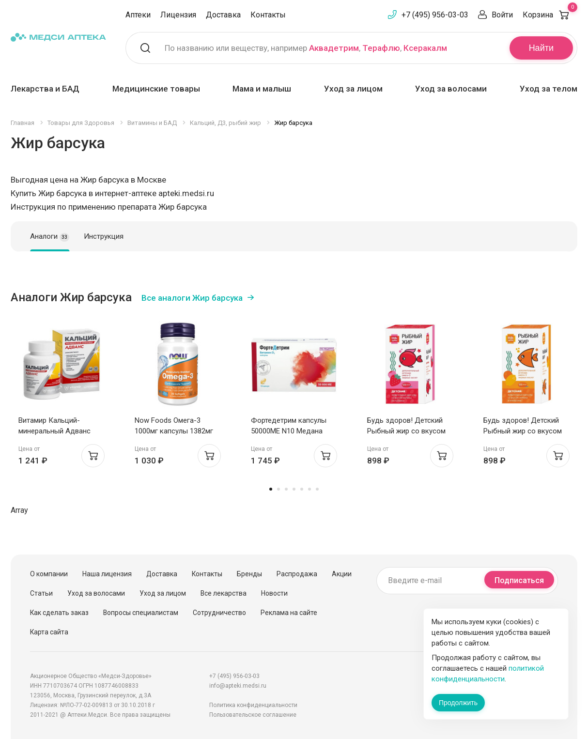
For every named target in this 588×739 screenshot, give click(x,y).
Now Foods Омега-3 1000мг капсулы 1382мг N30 (174, 431)
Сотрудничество (219, 612)
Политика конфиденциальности (253, 705)
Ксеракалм (425, 48)
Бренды (249, 574)
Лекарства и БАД (45, 88)
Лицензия (178, 14)
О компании (49, 574)
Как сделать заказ (59, 612)
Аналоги (49, 237)
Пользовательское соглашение (252, 714)
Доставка (223, 14)
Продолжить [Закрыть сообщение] (458, 703)
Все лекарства (224, 593)
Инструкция (104, 236)
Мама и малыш (261, 88)
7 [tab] (317, 489)
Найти (541, 48)
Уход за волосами (451, 88)
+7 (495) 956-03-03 (435, 14)
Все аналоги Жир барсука (192, 298)
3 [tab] (286, 489)
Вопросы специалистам (140, 612)
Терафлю (381, 48)
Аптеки (138, 14)
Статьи (41, 593)
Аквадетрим (334, 48)
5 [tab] (301, 489)
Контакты (268, 14)
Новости (274, 593)
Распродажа (297, 574)
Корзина (550, 14)
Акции (342, 574)
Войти (502, 14)
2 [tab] (278, 489)
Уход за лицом (353, 88)
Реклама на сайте (289, 612)
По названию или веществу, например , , (306, 48)
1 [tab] (270, 489)
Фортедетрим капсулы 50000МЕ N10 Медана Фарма (288, 431)
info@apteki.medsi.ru (237, 685)
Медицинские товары (156, 88)
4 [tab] (294, 489)
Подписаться (519, 580)
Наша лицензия (107, 574)
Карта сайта (49, 632)
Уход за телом (548, 88)
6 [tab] (309, 489)
